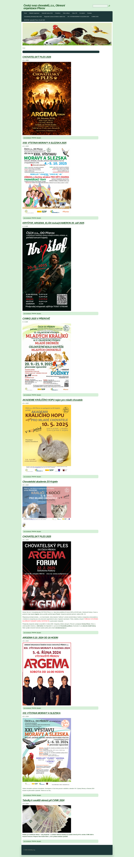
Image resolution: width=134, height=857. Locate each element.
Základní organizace (34, 13)
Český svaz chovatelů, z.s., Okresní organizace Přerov (44, 7)
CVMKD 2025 (94, 16)
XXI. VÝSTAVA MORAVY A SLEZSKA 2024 (78, 16)
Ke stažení (82, 13)
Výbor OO (74, 13)
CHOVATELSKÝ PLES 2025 (36, 536)
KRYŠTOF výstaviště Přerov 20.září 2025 (34, 20)
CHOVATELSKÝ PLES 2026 (36, 57)
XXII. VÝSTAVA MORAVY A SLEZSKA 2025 (44, 142)
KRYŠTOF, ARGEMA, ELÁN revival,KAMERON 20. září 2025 (53, 223)
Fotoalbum (57, 13)
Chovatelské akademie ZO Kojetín (40, 481)
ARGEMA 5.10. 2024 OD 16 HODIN (40, 637)
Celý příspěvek (27, 137)
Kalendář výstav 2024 (47, 13)
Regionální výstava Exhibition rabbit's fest (54, 16)
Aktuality (39, 137)
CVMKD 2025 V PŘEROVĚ (36, 318)
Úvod (25, 13)
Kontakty (89, 13)
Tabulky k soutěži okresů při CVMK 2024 (43, 800)
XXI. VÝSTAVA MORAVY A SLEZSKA (41, 713)
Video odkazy (66, 13)
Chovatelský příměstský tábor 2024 (33, 16)
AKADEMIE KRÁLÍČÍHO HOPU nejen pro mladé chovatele (52, 400)
